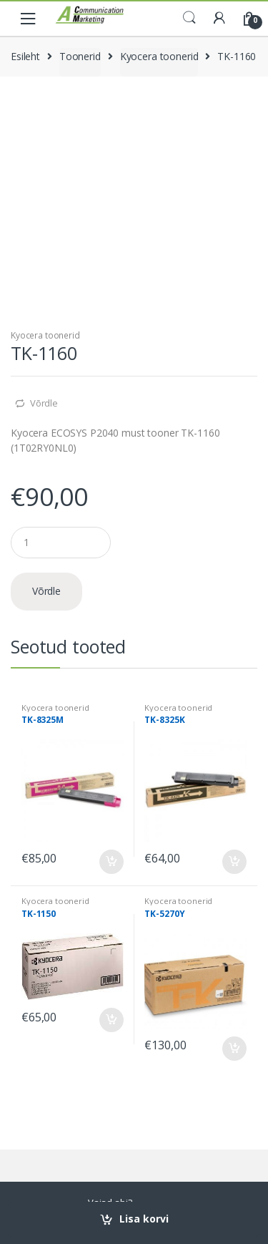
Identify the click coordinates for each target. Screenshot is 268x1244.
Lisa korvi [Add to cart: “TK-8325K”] (234, 862)
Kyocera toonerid (159, 56)
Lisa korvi (144, 1218)
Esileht (25, 56)
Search (189, 18)
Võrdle (44, 403)
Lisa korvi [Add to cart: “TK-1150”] (111, 1020)
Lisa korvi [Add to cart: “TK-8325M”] (111, 862)
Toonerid (80, 56)
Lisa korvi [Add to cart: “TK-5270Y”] (234, 1048)
